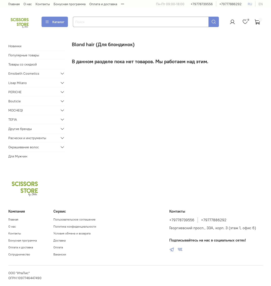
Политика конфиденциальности (74, 226)
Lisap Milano (17, 83)
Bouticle (14, 101)
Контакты (43, 4)
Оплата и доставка (103, 4)
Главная (14, 4)
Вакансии (59, 254)
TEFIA (12, 119)
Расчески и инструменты (27, 138)
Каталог (54, 22)
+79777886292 (230, 4)
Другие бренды (20, 129)
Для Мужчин (17, 156)
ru (250, 4)
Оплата (58, 247)
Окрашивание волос (23, 147)
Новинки (14, 46)
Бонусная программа (70, 4)
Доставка (59, 240)
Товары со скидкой (22, 64)
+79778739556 (202, 4)
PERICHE (15, 92)
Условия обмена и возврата (72, 233)
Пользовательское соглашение (74, 219)
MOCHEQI (15, 110)
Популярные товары (23, 55)
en (261, 4)
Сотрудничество (19, 254)
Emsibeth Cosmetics (23, 73)
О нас (27, 4)
